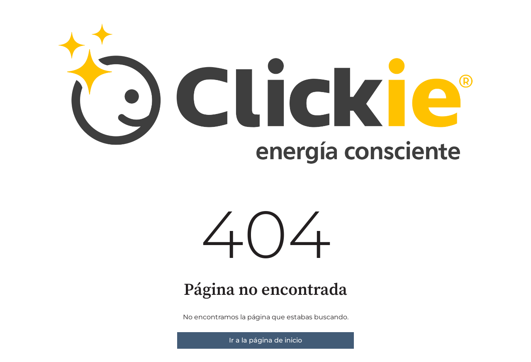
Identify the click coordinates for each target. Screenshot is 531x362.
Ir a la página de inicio (265, 340)
